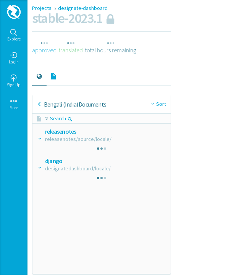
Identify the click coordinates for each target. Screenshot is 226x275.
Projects (42, 8)
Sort (161, 103)
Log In (14, 58)
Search (61, 118)
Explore (14, 35)
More (14, 103)
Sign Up (14, 80)
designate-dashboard (83, 8)
